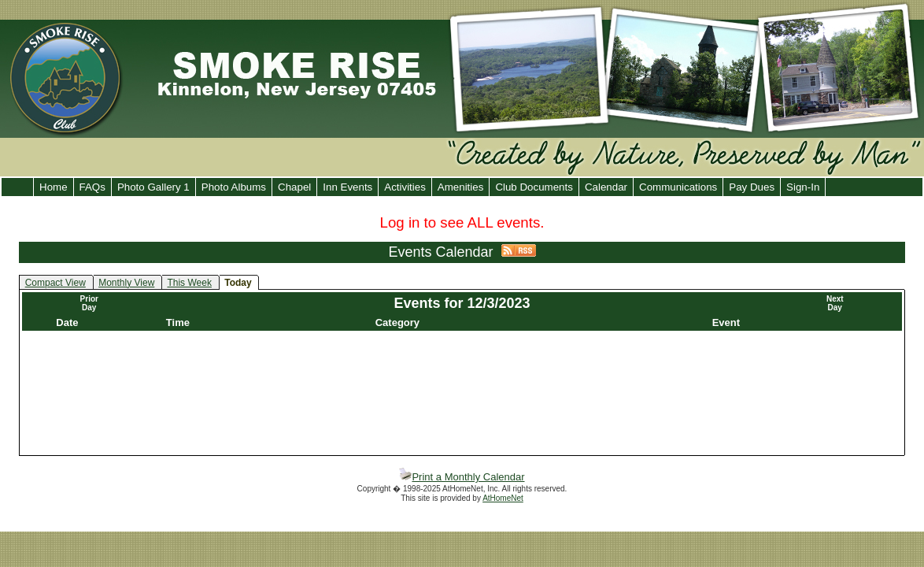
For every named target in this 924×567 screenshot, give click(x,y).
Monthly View (126, 282)
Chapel (294, 187)
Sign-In (802, 187)
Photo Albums (233, 187)
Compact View (55, 282)
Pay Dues (751, 187)
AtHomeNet (502, 498)
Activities (405, 187)
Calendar (606, 187)
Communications (678, 187)
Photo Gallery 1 (153, 187)
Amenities (461, 187)
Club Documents (534, 187)
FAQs (92, 187)
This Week (189, 282)
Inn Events (347, 187)
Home (53, 187)
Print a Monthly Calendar (461, 477)
